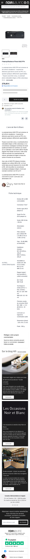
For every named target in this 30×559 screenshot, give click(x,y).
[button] (15, 64)
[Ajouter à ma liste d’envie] (22, 118)
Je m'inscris (23, 522)
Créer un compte (8, 344)
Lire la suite (9, 80)
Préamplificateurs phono (10, 17)
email (26, 111)
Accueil (4, 16)
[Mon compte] (25, 2)
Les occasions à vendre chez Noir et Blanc (14, 426)
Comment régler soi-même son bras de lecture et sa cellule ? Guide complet (14, 380)
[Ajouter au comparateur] (26, 118)
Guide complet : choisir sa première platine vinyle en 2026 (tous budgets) (15, 472)
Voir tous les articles (22, 351)
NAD (3, 58)
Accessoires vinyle (16, 16)
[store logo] (14, 2)
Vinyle (8, 16)
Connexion (21, 342)
